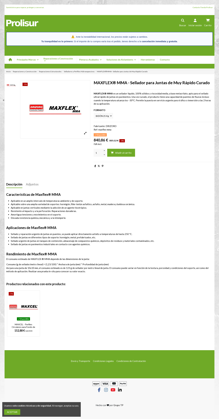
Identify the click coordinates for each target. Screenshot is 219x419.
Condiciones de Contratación (131, 361)
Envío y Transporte (80, 361)
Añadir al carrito (121, 153)
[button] (90, 60)
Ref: (96, 130)
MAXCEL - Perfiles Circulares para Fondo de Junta (23, 327)
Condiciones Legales (103, 361)
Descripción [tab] (14, 185)
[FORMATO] (104, 116)
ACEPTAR (12, 412)
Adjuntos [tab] (32, 185)
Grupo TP (118, 405)
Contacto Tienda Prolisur (203, 7)
